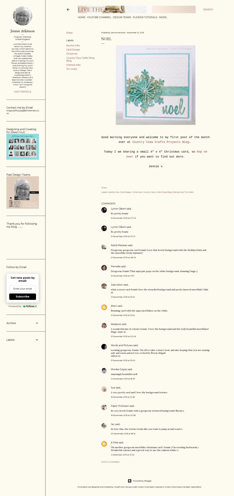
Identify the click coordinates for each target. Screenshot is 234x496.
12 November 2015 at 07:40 (123, 218)
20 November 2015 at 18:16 (123, 433)
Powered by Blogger (140, 481)
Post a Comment (110, 462)
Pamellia (115, 266)
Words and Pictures (122, 345)
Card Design (73, 49)
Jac (113, 424)
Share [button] (69, 32)
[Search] (208, 9)
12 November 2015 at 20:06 (123, 336)
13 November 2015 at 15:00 (123, 360)
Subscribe (22, 296)
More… (163, 17)
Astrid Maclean (119, 245)
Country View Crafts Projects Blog (160, 142)
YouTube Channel (99, 17)
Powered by (23, 306)
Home (81, 17)
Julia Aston (117, 284)
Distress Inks (73, 64)
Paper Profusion (120, 406)
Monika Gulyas (119, 369)
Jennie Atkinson (23, 30)
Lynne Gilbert (118, 208)
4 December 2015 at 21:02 (122, 455)
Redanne (116, 324)
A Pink (114, 442)
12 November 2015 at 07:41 (123, 236)
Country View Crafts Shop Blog (157, 192)
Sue (113, 387)
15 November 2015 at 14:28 (123, 397)
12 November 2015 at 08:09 (123, 257)
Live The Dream (101, 9)
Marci (114, 305)
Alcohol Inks (73, 45)
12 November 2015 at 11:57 (122, 276)
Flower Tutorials (145, 17)
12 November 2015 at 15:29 (123, 315)
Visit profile (22, 91)
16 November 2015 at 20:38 (123, 415)
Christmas (71, 53)
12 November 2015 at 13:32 (123, 297)
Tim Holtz (71, 69)
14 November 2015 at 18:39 (123, 378)
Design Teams (122, 17)
